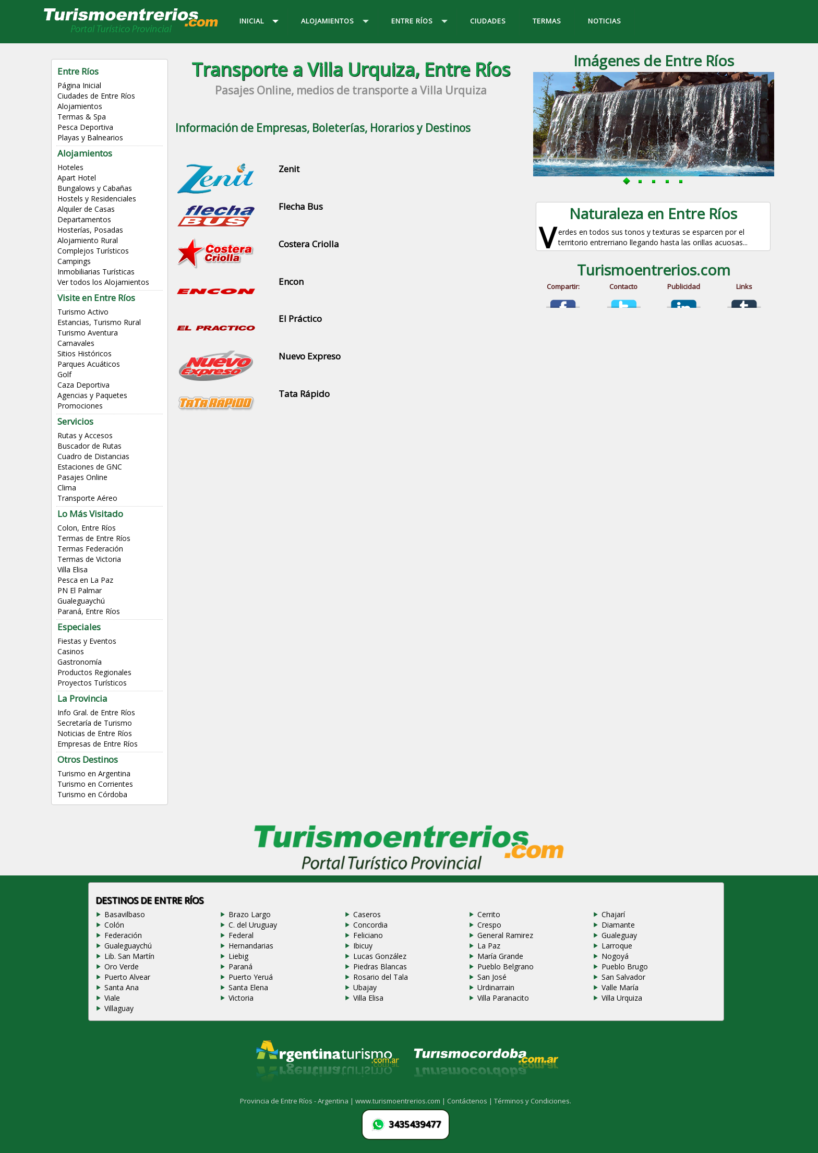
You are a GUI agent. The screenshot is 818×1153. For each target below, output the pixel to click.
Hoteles (70, 167)
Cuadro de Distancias (93, 456)
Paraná (240, 966)
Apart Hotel (76, 178)
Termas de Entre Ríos (93, 538)
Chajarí (613, 914)
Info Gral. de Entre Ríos (96, 712)
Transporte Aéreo (87, 498)
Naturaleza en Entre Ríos (653, 213)
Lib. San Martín (129, 956)
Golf (64, 374)
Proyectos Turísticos (92, 683)
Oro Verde (121, 966)
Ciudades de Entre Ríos (96, 96)
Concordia (370, 925)
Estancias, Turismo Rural (99, 322)
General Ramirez (505, 935)
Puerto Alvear (127, 977)
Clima (66, 488)
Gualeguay (619, 935)
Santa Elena (248, 987)
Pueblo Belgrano (505, 966)
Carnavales (75, 343)
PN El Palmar (79, 590)
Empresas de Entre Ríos (97, 744)
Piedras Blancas (380, 966)
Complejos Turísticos (93, 251)
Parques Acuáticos (88, 364)
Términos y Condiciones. (532, 1101)
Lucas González (379, 956)
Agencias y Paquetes (92, 395)
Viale (112, 998)
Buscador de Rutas (89, 446)
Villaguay (119, 1008)
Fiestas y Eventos (86, 641)
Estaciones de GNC (89, 467)
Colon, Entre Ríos (86, 528)
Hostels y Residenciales (96, 198)
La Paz (488, 946)
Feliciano (368, 935)
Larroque (617, 946)
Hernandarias (250, 946)
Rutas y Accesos (85, 435)
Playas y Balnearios (90, 137)
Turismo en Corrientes (95, 784)
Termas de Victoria (89, 559)
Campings (74, 261)
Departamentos (84, 219)
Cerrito (488, 914)
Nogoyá (615, 956)
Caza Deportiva (83, 385)
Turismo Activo (83, 312)
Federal (241, 935)
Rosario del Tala (380, 977)
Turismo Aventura (87, 333)
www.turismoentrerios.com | (401, 1101)
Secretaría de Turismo (94, 723)
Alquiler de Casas (86, 209)
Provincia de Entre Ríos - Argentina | (297, 1101)
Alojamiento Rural (87, 240)
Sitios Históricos (84, 353)
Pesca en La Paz (85, 580)
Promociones (80, 406)
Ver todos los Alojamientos (103, 282)
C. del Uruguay (252, 925)
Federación (123, 935)
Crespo (489, 925)
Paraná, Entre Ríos (88, 611)
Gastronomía (79, 662)
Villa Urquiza (622, 998)
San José (492, 977)
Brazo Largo (249, 914)
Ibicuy (362, 946)
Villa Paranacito (503, 998)
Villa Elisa (72, 569)
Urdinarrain (495, 987)
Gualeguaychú (81, 601)
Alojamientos (79, 106)
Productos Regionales (94, 672)
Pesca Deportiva (85, 127)
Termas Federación (90, 549)
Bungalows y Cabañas (94, 188)
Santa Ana (121, 987)
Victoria (241, 998)
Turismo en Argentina (93, 773)
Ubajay (365, 987)
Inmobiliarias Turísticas (96, 272)
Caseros (367, 914)
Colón (114, 925)
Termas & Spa (81, 117)
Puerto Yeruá (250, 977)
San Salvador (623, 977)
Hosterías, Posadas (90, 230)
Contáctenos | (470, 1101)
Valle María (620, 987)
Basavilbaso (124, 914)
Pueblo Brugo (625, 966)
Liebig (238, 956)
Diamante (618, 925)
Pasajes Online (82, 477)
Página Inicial (79, 85)
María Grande (500, 956)
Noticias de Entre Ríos (94, 733)
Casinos (70, 651)
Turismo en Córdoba (92, 794)
